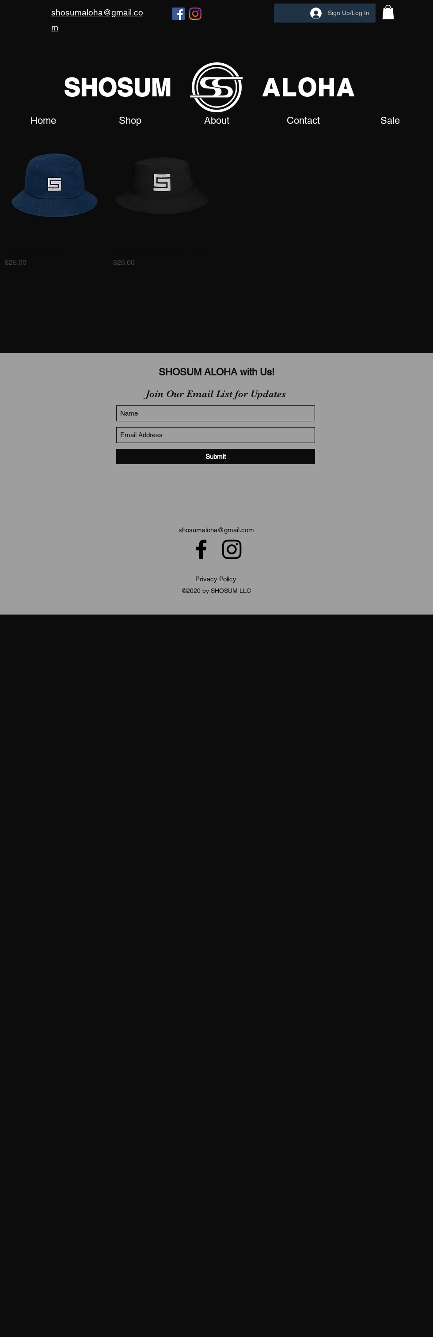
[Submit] (215, 456)
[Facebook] (178, 14)
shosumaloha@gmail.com (216, 530)
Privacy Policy (215, 579)
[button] (388, 12)
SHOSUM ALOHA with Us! (216, 372)
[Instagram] (195, 14)
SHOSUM (117, 87)
